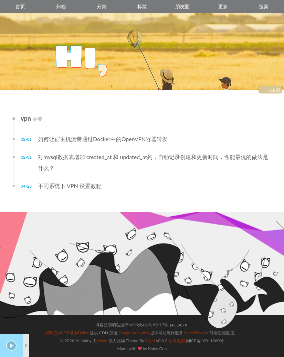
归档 (61, 6)
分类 (101, 6)
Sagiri (150, 340)
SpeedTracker (196, 332)
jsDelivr (81, 332)
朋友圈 (182, 6)
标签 (142, 6)
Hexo (102, 340)
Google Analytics (133, 332)
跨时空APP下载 (60, 332)
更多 (223, 6)
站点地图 (176, 340)
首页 (20, 6)
